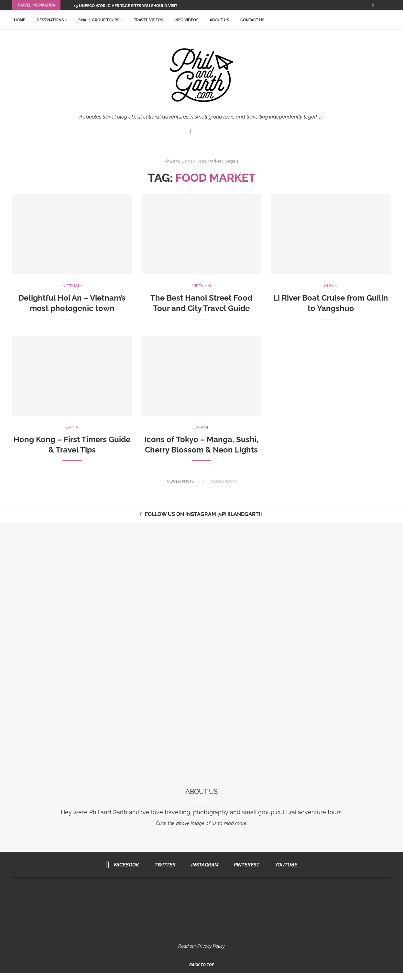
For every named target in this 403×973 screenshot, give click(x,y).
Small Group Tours (98, 20)
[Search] (387, 20)
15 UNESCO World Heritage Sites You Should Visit (125, 6)
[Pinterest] (244, 864)
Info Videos (186, 20)
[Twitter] (163, 864)
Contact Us (252, 20)
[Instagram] (202, 864)
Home (19, 20)
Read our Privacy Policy (201, 945)
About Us (219, 20)
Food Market (208, 161)
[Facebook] (373, 5)
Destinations (50, 20)
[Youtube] (283, 864)
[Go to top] (201, 964)
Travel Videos (148, 20)
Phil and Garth (178, 161)
